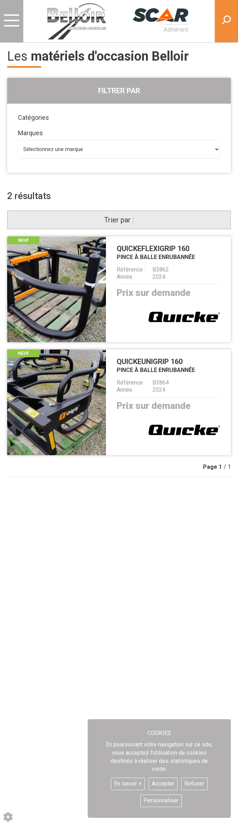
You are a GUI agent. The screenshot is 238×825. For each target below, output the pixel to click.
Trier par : (119, 220)
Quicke (184, 317)
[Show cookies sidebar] (8, 816)
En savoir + (128, 783)
